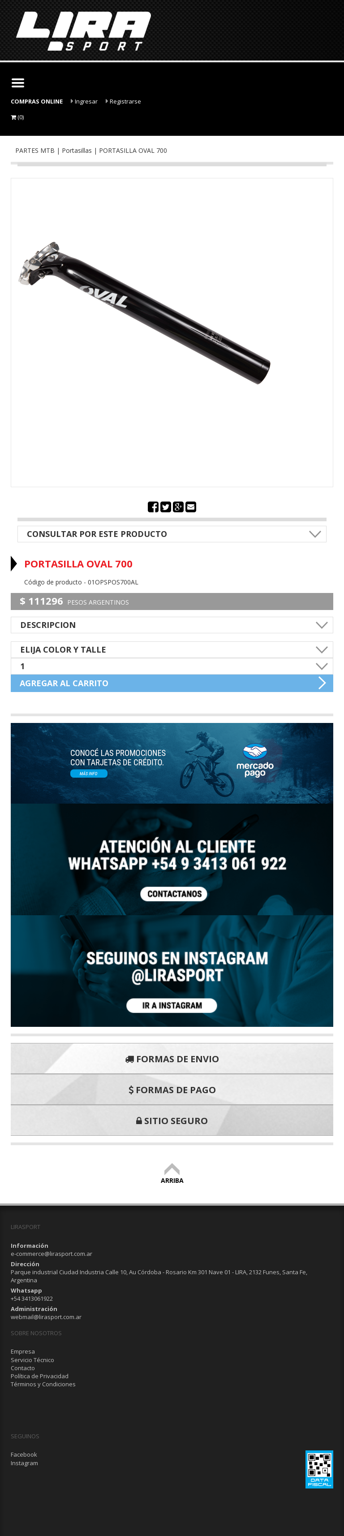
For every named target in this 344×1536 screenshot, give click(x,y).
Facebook (24, 1454)
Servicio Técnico (32, 1360)
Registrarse (123, 101)
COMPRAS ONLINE (37, 101)
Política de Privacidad (40, 1376)
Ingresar (84, 101)
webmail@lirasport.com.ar (46, 1317)
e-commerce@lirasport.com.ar (51, 1254)
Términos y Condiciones (43, 1384)
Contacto (23, 1368)
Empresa (23, 1351)
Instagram (24, 1463)
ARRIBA (172, 1176)
